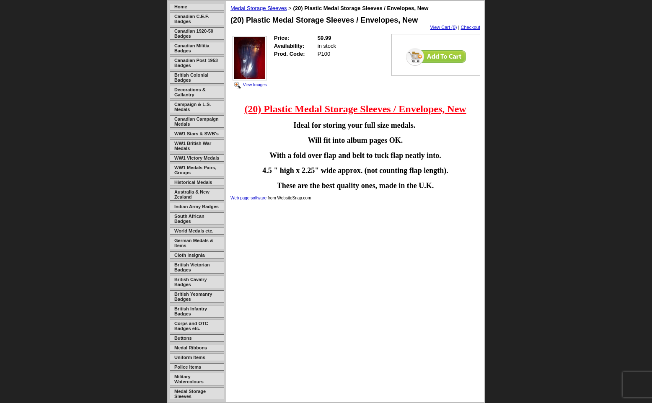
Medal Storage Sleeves (190, 394)
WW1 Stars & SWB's (196, 133)
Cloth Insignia (189, 255)
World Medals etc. (193, 230)
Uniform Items (189, 357)
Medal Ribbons (190, 347)
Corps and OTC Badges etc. (191, 326)
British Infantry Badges (190, 311)
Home (180, 6)
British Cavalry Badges (190, 282)
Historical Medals (193, 182)
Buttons (183, 338)
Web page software (248, 198)
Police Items (187, 366)
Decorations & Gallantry (190, 92)
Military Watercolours (189, 379)
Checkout (470, 27)
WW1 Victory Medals (196, 157)
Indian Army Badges (196, 206)
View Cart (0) (443, 27)
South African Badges (189, 219)
